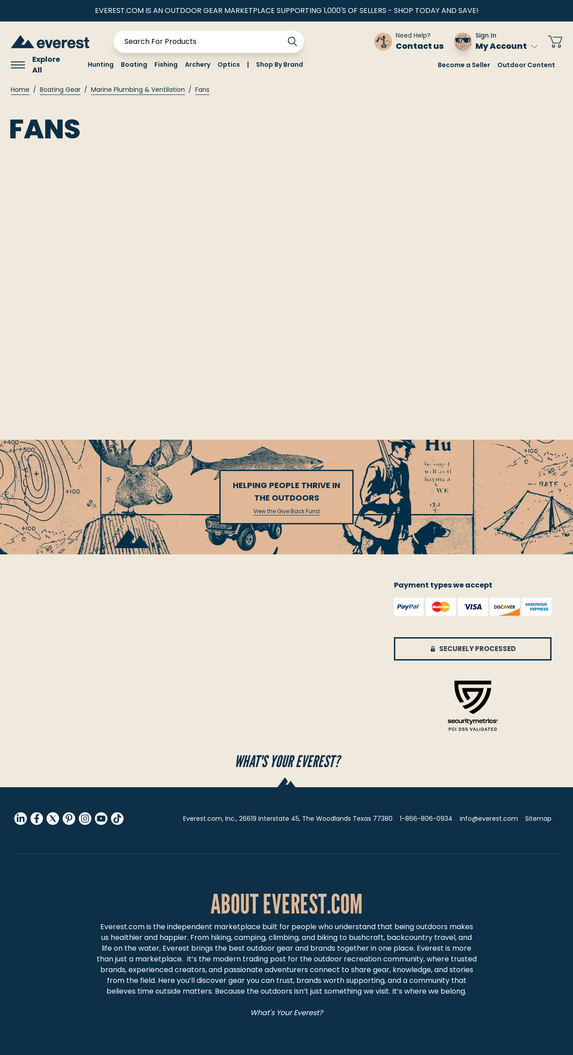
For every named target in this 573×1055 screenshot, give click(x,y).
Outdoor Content (526, 64)
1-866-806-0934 (426, 818)
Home (20, 89)
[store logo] (50, 41)
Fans (202, 89)
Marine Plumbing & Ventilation (138, 89)
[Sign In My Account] (496, 41)
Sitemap (538, 818)
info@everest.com (489, 818)
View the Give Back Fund (286, 511)
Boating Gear (60, 89)
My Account (506, 45)
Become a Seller (464, 64)
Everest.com (122, 927)
